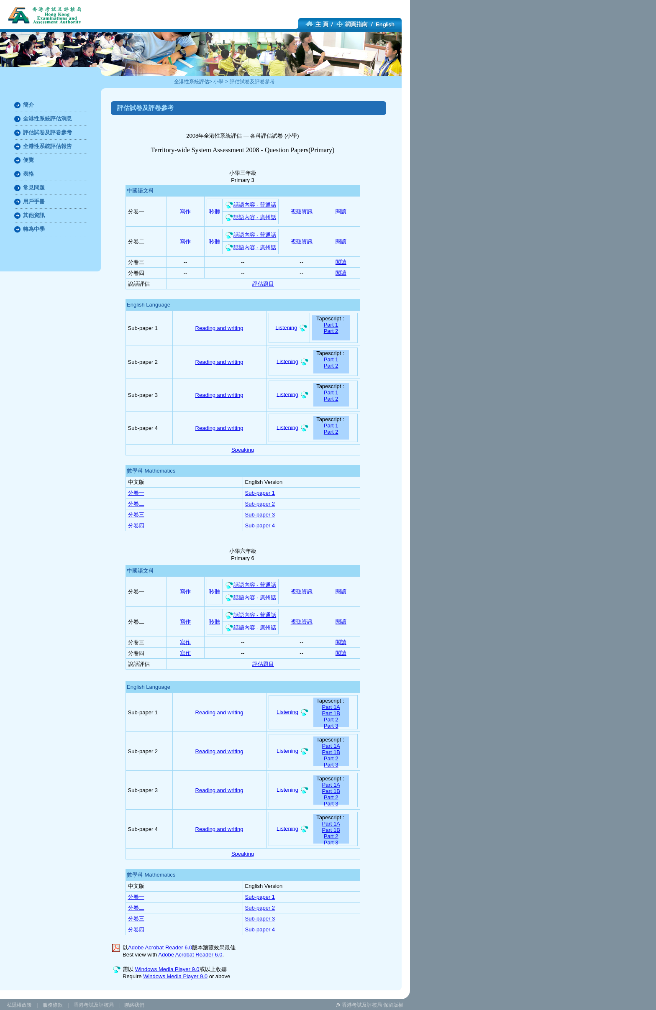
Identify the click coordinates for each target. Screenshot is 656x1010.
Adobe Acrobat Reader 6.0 (160, 947)
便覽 (28, 160)
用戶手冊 (34, 201)
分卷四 (136, 525)
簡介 (28, 105)
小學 (218, 81)
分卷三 (136, 514)
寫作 (185, 211)
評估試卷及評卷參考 (252, 81)
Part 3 (331, 726)
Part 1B (331, 713)
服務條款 (53, 1005)
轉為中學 (34, 229)
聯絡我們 (134, 1005)
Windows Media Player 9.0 (167, 969)
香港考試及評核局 (94, 1005)
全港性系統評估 (191, 81)
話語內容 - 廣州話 (251, 217)
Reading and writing (219, 328)
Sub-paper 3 (260, 514)
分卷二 (136, 504)
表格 (28, 174)
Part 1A (331, 707)
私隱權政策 (19, 1005)
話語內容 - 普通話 (251, 205)
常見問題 (34, 187)
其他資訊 (34, 215)
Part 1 (331, 325)
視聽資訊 (302, 211)
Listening (286, 327)
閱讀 (341, 211)
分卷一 (136, 493)
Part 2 (331, 331)
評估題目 (263, 284)
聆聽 (214, 211)
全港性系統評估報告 (47, 146)
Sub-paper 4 (260, 525)
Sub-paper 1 (260, 493)
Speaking (242, 450)
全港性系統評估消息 (47, 118)
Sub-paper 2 (260, 504)
